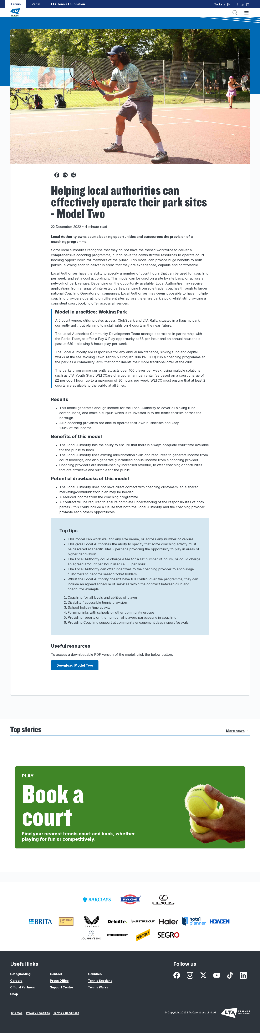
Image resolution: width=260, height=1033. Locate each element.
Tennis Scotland (100, 980)
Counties (95, 974)
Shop (14, 994)
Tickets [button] (222, 4)
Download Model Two (74, 665)
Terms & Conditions (66, 1012)
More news (238, 730)
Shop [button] (243, 4)
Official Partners (22, 987)
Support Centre (61, 987)
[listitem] (96, 899)
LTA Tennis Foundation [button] (68, 4)
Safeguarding (20, 974)
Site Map (16, 1012)
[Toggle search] (235, 13)
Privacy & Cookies (38, 1012)
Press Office (59, 980)
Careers (16, 980)
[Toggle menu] (246, 12)
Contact (56, 974)
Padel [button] (36, 4)
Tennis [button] (16, 4)
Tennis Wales (98, 987)
